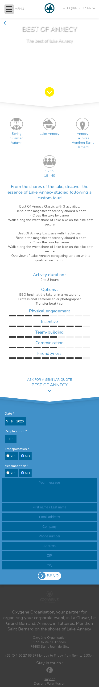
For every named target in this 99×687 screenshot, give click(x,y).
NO (25, 456)
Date (9, 413)
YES (11, 456)
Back (9, 23)
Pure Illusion (56, 683)
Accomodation (17, 466)
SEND (52, 575)
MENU (19, 9)
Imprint (50, 679)
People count (16, 431)
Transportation (17, 449)
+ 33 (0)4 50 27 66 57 (79, 8)
